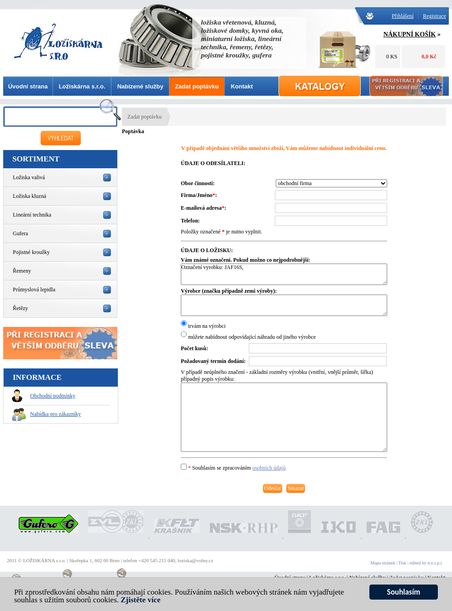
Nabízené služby (140, 86)
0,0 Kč (428, 56)
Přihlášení (403, 16)
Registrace (434, 16)
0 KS (391, 56)
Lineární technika (32, 215)
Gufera (20, 233)
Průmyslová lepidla (34, 289)
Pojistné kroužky (31, 252)
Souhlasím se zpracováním (233, 468)
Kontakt (241, 86)
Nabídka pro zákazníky (46, 414)
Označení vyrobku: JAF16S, (284, 274)
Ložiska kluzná (29, 196)
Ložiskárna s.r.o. (82, 86)
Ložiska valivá (29, 177)
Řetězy (20, 308)
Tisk (402, 562)
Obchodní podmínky (43, 396)
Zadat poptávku (197, 86)
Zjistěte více (140, 604)
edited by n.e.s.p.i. (426, 562)
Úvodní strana (28, 86)
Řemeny (22, 271)
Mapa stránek (383, 562)
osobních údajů (269, 468)
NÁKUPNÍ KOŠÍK (410, 34)
